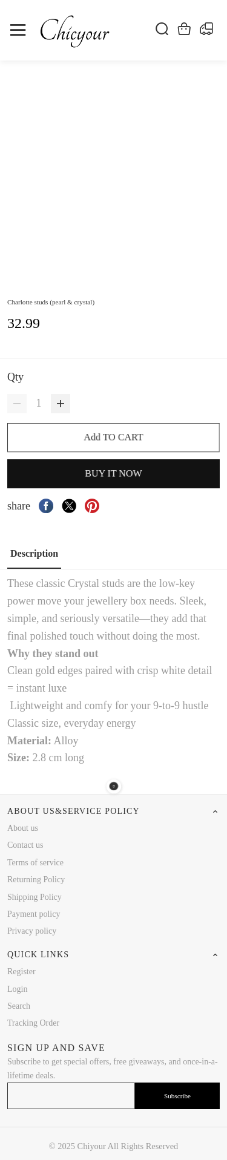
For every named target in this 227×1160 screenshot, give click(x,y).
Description (34, 553)
